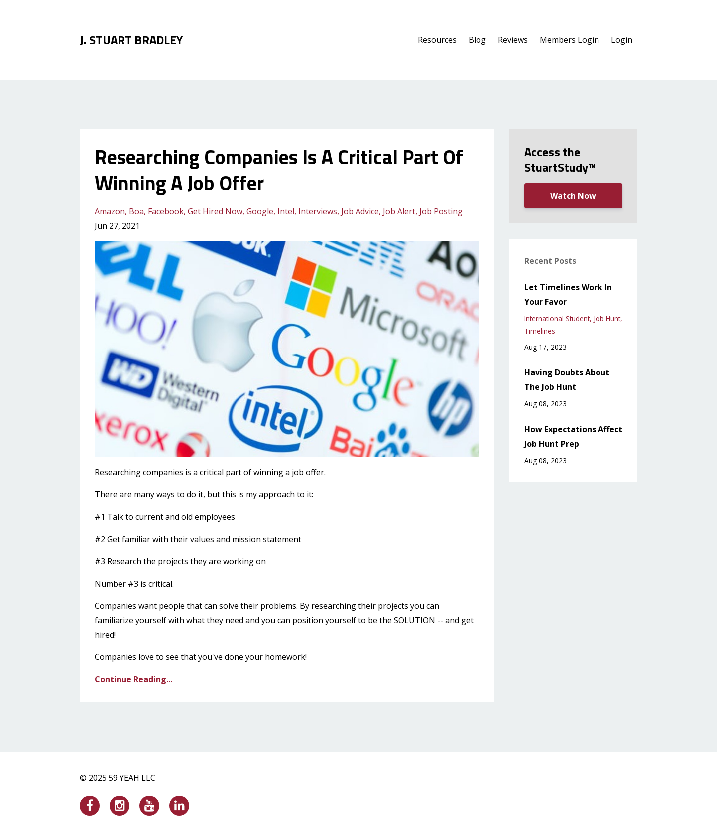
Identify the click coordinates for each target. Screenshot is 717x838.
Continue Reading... (133, 679)
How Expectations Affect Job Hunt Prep (573, 436)
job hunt (607, 318)
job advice (360, 211)
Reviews (513, 39)
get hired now (215, 211)
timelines (539, 331)
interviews (317, 211)
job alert (399, 211)
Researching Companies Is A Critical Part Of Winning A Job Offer (279, 170)
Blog (477, 39)
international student (557, 318)
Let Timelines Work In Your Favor (568, 294)
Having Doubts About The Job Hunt (566, 379)
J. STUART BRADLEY (131, 40)
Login (621, 39)
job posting (441, 211)
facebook (166, 211)
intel (285, 211)
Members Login (569, 39)
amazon (110, 211)
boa (136, 211)
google (259, 211)
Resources (437, 39)
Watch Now (573, 195)
